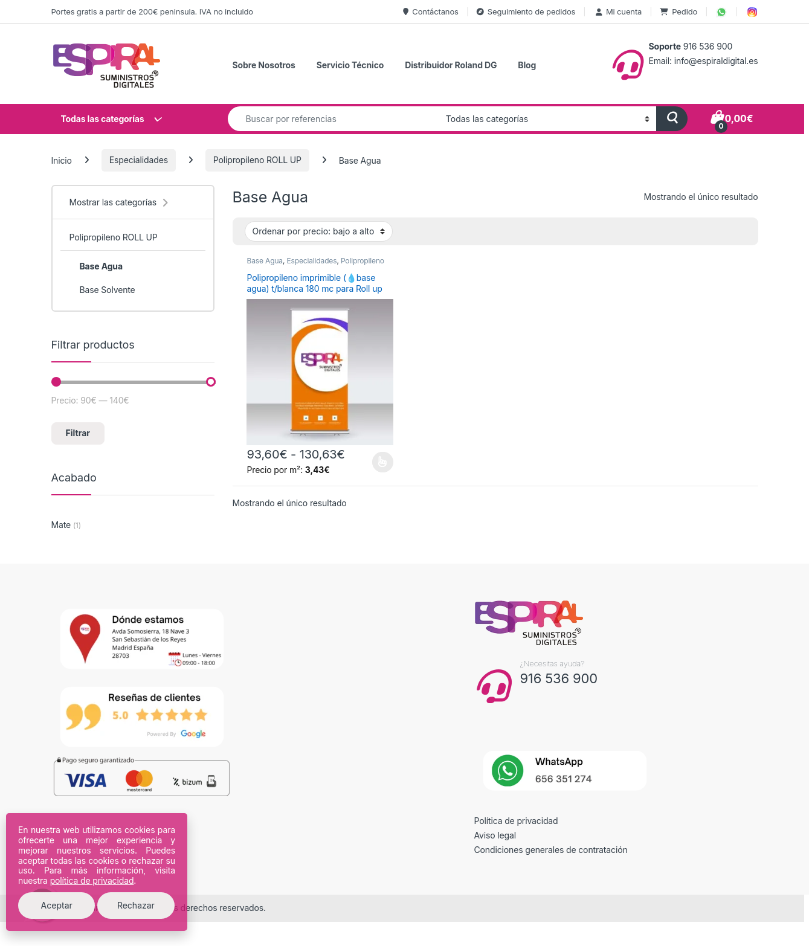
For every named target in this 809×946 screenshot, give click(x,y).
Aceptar (57, 905)
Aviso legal (495, 835)
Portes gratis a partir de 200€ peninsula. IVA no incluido (152, 11)
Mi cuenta (618, 11)
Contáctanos (430, 11)
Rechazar (136, 905)
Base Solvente (102, 290)
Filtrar (78, 433)
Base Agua (264, 260)
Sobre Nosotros (264, 65)
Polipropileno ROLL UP (257, 160)
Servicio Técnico (350, 65)
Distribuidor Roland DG (451, 65)
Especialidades (138, 160)
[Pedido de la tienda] (319, 231)
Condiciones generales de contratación (551, 850)
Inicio (61, 160)
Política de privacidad (516, 821)
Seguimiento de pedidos (526, 11)
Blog (527, 65)
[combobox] (333, 118)
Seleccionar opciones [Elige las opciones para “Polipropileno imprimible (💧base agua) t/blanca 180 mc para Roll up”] (382, 462)
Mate (61, 525)
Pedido (678, 11)
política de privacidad (92, 880)
